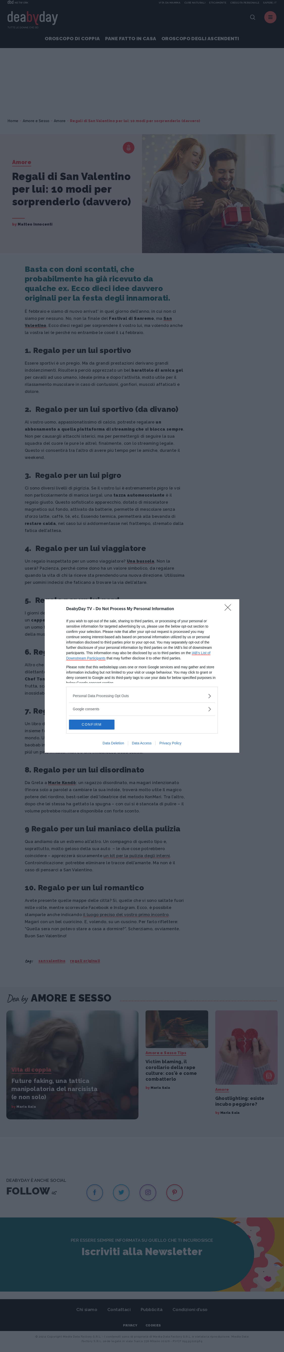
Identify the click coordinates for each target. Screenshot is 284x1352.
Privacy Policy (170, 743)
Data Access (142, 743)
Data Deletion (113, 743)
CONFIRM (93, 724)
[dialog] (142, 676)
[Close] (229, 609)
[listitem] (142, 696)
